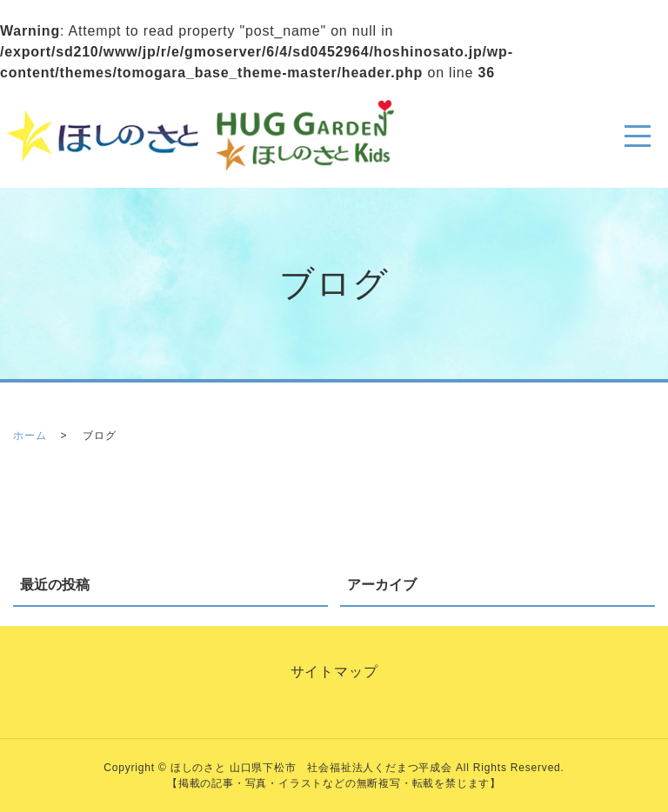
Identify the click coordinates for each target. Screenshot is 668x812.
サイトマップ (334, 671)
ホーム (29, 435)
